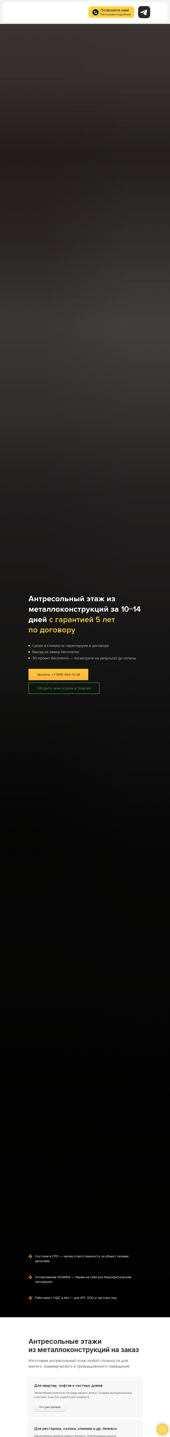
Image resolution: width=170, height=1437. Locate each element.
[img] (15, 12)
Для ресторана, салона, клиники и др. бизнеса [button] (75, 1429)
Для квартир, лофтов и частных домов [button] (68, 1386)
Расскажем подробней (115, 14)
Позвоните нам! (114, 10)
